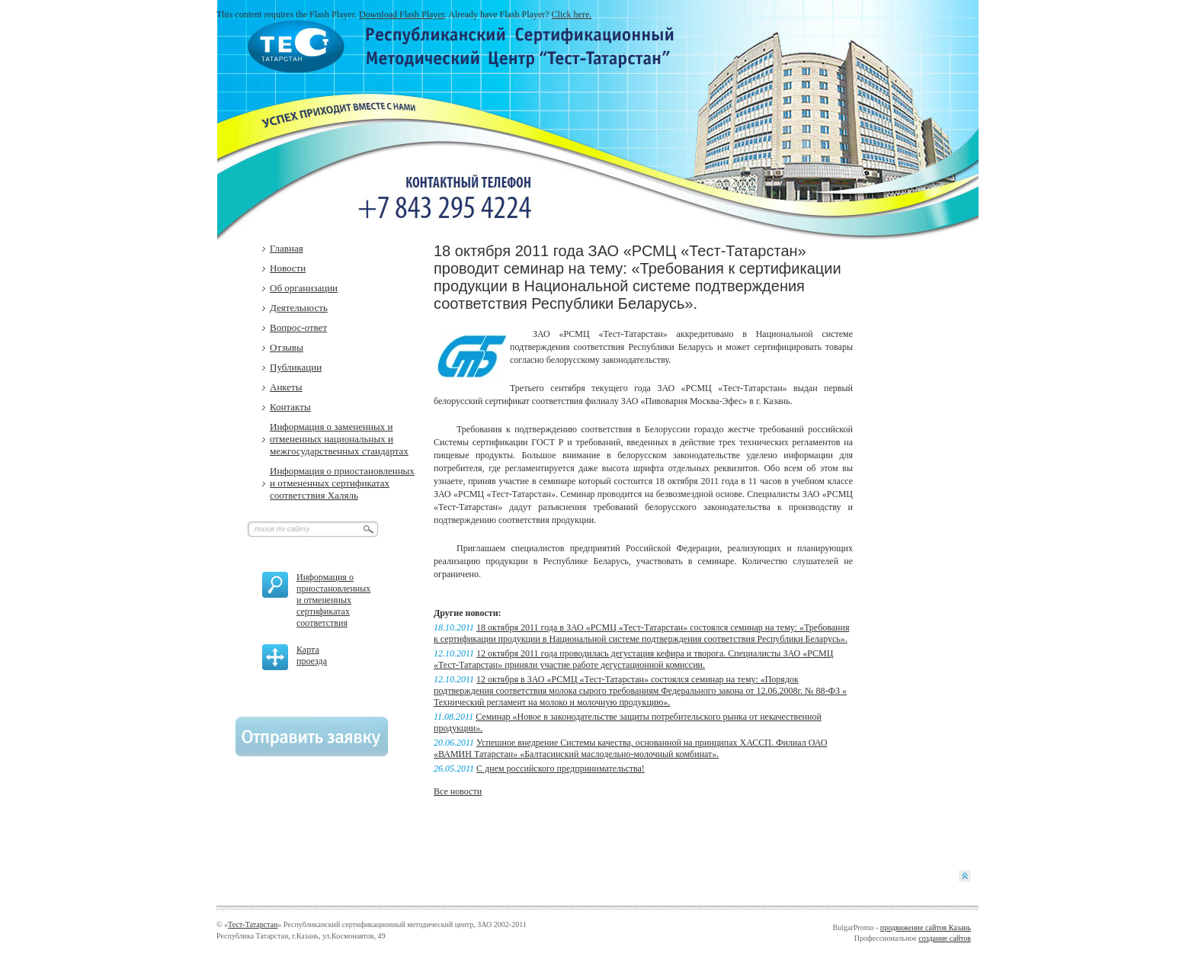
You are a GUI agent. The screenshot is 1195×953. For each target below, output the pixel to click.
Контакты (290, 406)
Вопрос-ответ (298, 327)
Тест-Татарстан (252, 924)
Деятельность (299, 307)
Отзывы (286, 347)
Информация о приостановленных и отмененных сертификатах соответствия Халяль (342, 483)
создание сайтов (944, 938)
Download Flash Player (401, 14)
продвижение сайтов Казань (925, 927)
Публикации (296, 367)
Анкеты (286, 387)
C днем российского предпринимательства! (560, 768)
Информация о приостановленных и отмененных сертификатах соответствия (333, 600)
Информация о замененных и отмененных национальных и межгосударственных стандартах (339, 439)
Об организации (304, 288)
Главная (286, 248)
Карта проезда (311, 655)
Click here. (572, 14)
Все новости (458, 791)
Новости (288, 268)
